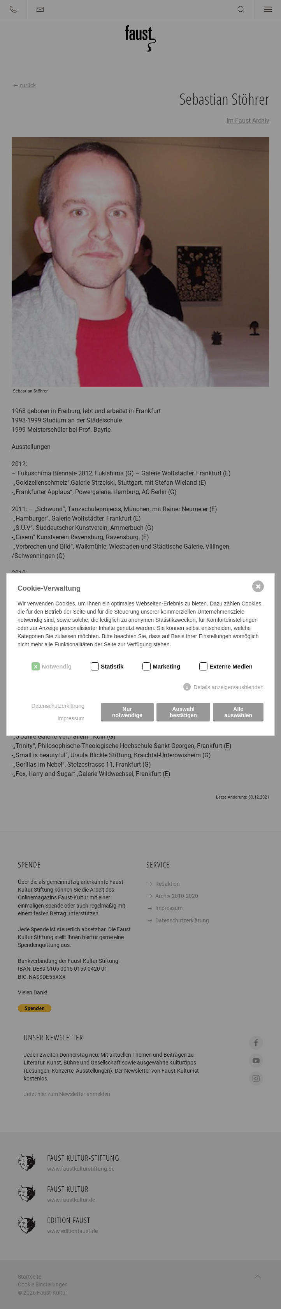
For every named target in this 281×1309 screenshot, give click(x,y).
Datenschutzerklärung (58, 706)
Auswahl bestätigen (183, 712)
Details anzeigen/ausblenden (228, 687)
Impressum (71, 718)
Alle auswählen (238, 712)
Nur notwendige (127, 712)
